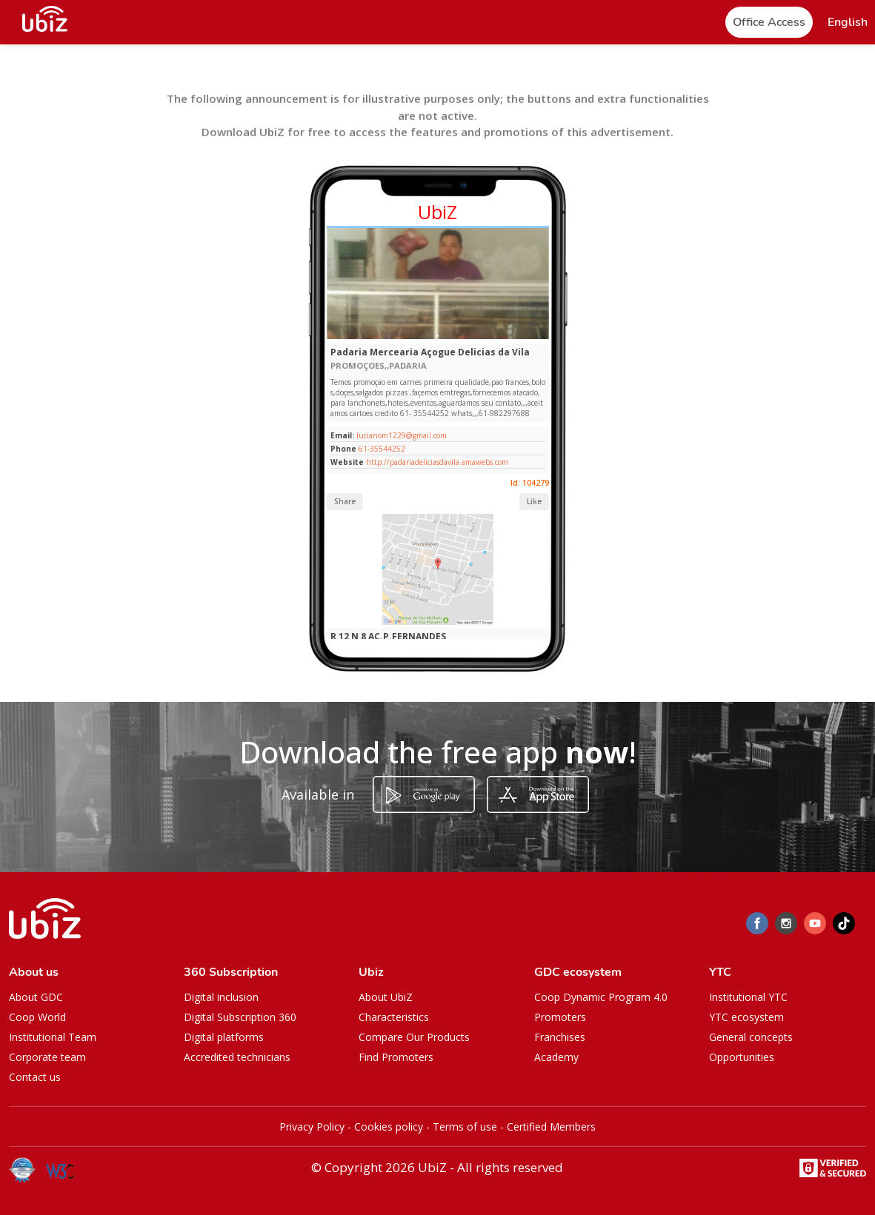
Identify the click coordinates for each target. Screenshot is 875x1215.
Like (534, 501)
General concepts (751, 1037)
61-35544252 (382, 449)
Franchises (559, 1037)
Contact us (35, 1077)
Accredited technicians (237, 1057)
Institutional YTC (748, 997)
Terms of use (465, 1126)
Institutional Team (52, 1037)
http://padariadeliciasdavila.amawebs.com (437, 462)
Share (345, 501)
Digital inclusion (221, 997)
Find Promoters (396, 1057)
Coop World (37, 1017)
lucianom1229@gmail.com (400, 435)
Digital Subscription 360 (240, 1017)
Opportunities (741, 1057)
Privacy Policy (312, 1126)
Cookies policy (388, 1126)
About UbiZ (386, 997)
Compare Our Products (414, 1037)
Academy (556, 1057)
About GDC (36, 997)
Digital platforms (224, 1037)
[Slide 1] (437, 335)
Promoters (560, 1017)
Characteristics (394, 1017)
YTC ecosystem (746, 1017)
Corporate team (47, 1057)
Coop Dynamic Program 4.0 (601, 997)
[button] (847, 22)
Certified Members (551, 1126)
